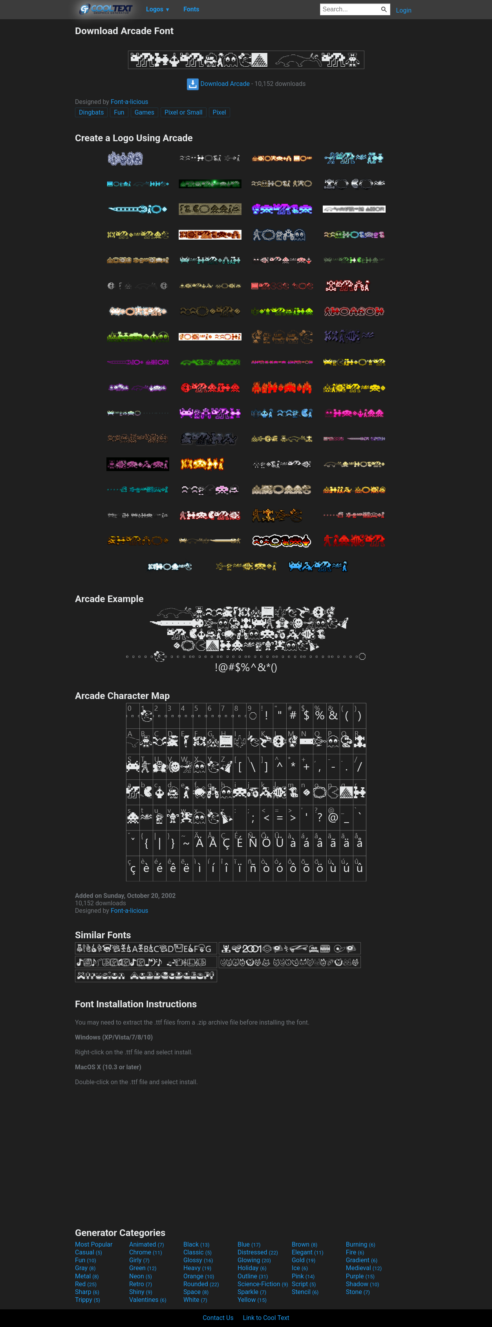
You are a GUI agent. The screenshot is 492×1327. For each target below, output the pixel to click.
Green (143, 1268)
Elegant (308, 1252)
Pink (303, 1276)
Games (144, 112)
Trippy (87, 1299)
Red (86, 1284)
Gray (85, 1268)
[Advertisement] (37, 142)
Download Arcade (218, 83)
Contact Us (218, 1318)
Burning (360, 1244)
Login (404, 10)
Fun (119, 112)
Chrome (145, 1252)
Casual (88, 1252)
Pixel (219, 112)
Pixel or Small (184, 112)
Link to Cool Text (266, 1318)
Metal (87, 1276)
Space (196, 1292)
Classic (197, 1252)
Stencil (305, 1292)
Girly (139, 1260)
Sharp (87, 1292)
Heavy (197, 1268)
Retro (140, 1284)
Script (304, 1284)
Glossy (198, 1260)
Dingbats (91, 112)
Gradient (361, 1260)
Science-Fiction (263, 1284)
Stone (358, 1292)
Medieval (364, 1268)
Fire (355, 1252)
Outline (253, 1276)
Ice (300, 1268)
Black (196, 1244)
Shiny (140, 1292)
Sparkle (252, 1292)
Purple (360, 1276)
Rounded (201, 1284)
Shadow (362, 1284)
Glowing (254, 1260)
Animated (146, 1244)
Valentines (147, 1299)
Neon (140, 1276)
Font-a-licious (129, 102)
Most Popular (94, 1244)
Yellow (252, 1299)
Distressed (258, 1252)
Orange (198, 1276)
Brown (304, 1244)
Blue (249, 1244)
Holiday (252, 1268)
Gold (304, 1260)
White (195, 1299)
